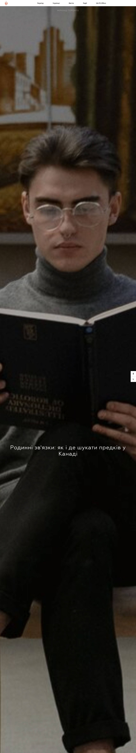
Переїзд (40, 3)
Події (85, 3)
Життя (71, 3)
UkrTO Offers (101, 3)
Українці (56, 3)
